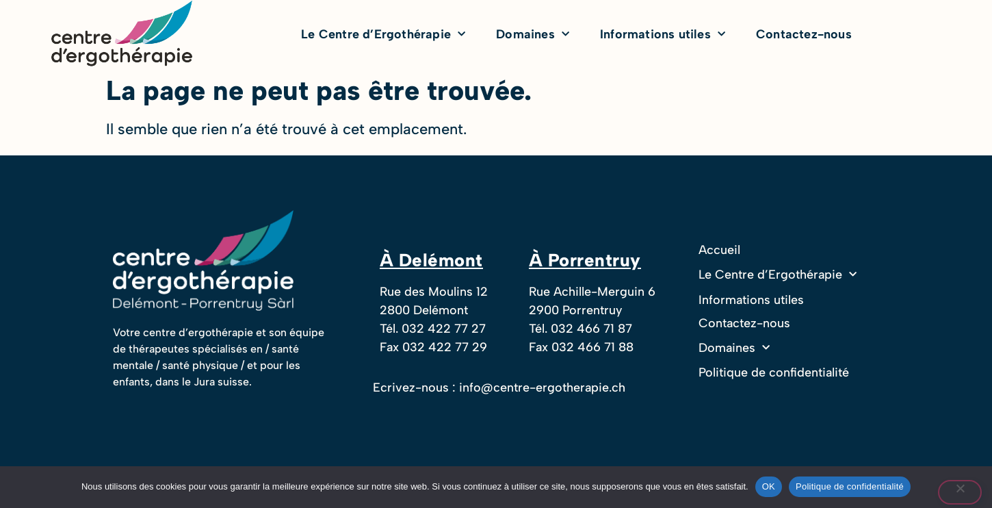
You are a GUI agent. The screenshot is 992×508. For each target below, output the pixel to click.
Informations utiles (662, 34)
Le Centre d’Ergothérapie (383, 34)
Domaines (532, 34)
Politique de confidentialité (774, 372)
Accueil (719, 249)
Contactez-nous (804, 34)
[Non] (960, 492)
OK (768, 486)
